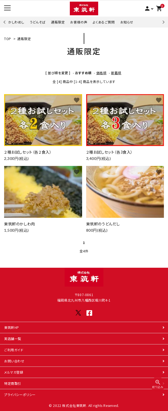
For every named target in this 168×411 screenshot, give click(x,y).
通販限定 (58, 22)
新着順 (116, 72)
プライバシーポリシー (20, 394)
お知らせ (126, 22)
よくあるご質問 (104, 22)
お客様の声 (78, 22)
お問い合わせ (14, 361)
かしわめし (16, 22)
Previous (5, 21)
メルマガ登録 (13, 372)
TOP (7, 38)
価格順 (101, 72)
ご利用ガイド (13, 349)
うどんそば (38, 22)
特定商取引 (12, 383)
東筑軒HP (11, 327)
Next (162, 21)
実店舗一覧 (12, 338)
